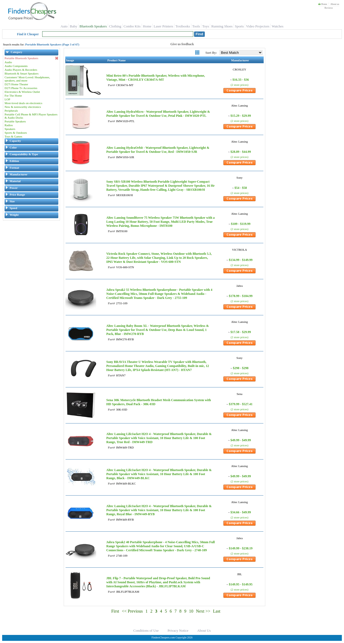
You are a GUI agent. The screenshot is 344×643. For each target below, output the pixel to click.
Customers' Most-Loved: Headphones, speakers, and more (27, 79)
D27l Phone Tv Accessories (21, 88)
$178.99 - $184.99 (241, 296)
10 (191, 611)
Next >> (203, 611)
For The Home (13, 95)
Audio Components (16, 66)
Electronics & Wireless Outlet (22, 91)
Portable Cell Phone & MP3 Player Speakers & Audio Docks (31, 116)
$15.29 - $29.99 (241, 116)
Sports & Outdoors (16, 132)
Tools (196, 26)
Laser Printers (163, 26)
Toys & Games (13, 136)
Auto (63, 26)
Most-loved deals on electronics (23, 103)
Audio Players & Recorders (21, 69)
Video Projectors (257, 26)
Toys (205, 26)
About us (334, 4)
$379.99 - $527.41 (241, 404)
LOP (7, 99)
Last (217, 611)
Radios (9, 125)
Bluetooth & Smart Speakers (21, 73)
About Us (204, 630)
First (115, 611)
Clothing (115, 26)
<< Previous (132, 611)
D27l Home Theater (16, 84)
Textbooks (182, 26)
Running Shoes (221, 26)
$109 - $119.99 (240, 224)
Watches (278, 26)
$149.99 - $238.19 (241, 548)
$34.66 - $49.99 (241, 512)
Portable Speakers (15, 121)
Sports (239, 26)
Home (322, 4)
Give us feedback (182, 44)
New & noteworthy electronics (23, 106)
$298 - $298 (241, 368)
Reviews (328, 7)
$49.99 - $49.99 (241, 440)
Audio (8, 62)
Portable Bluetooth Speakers (31, 58)
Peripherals (11, 110)
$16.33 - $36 (240, 80)
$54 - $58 (241, 188)
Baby (73, 26)
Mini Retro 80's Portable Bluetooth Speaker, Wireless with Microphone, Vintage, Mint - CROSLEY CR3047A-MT (155, 78)
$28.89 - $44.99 (241, 152)
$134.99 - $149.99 (241, 260)
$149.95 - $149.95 (241, 584)
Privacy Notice (177, 630)
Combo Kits (132, 26)
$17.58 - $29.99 (241, 332)
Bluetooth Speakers (93, 26)
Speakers (10, 128)
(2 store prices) (239, 84)
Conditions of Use (146, 630)
